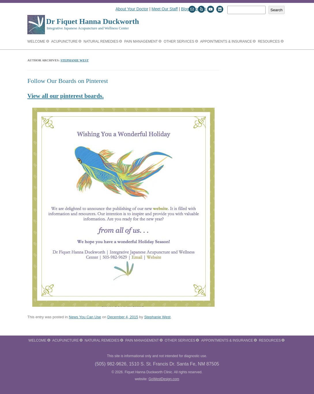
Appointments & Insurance (226, 41)
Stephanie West (74, 60)
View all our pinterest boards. (65, 95)
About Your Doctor (132, 9)
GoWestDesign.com (163, 379)
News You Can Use (85, 317)
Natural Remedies (101, 41)
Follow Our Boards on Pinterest (67, 80)
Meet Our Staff (165, 9)
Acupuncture (64, 41)
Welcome (36, 41)
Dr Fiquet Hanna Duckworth (92, 21)
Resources (269, 41)
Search (277, 10)
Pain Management (141, 41)
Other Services (179, 41)
